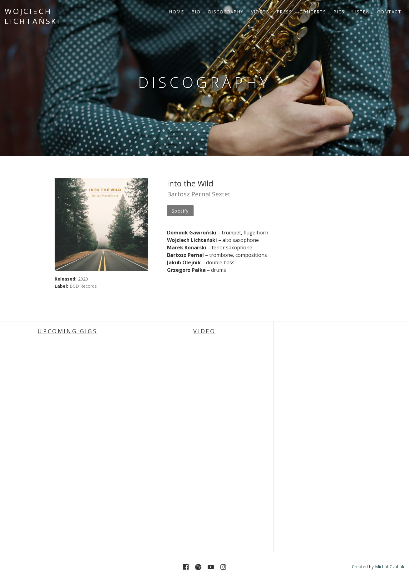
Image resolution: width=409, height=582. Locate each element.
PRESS (284, 12)
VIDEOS (260, 12)
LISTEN (361, 12)
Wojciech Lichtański (33, 16)
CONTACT (389, 12)
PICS (339, 12)
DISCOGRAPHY (225, 12)
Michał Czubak (389, 567)
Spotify (180, 211)
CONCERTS (312, 12)
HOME (176, 12)
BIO (195, 12)
